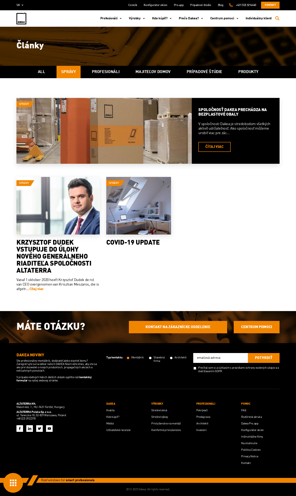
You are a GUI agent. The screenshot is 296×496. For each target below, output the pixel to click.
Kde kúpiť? (162, 18)
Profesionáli (111, 18)
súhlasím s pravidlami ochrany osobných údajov (246, 367)
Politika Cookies (250, 449)
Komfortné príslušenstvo (166, 430)
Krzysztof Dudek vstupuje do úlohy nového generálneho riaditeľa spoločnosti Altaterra (53, 257)
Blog (221, 5)
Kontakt (270, 5)
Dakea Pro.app (249, 423)
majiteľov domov (153, 72)
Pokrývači (202, 410)
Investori (201, 430)
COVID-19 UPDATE (133, 243)
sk (20, 5)
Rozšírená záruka (251, 417)
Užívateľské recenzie (118, 430)
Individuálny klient (259, 18)
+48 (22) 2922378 (25, 418)
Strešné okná (159, 410)
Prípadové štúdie (200, 5)
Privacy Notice (249, 456)
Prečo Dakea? (192, 18)
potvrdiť (264, 358)
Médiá (109, 423)
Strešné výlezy (159, 417)
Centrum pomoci (225, 18)
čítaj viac (214, 147)
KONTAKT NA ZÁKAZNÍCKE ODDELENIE (178, 327)
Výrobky (137, 18)
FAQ (243, 410)
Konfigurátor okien (155, 5)
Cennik (132, 5)
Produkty (248, 72)
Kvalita (110, 410)
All (41, 72)
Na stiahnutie (249, 443)
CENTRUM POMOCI (256, 327)
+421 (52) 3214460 (246, 5)
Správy (68, 72)
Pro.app (179, 5)
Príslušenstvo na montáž (166, 423)
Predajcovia (203, 417)
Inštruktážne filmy (252, 436)
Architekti (202, 423)
